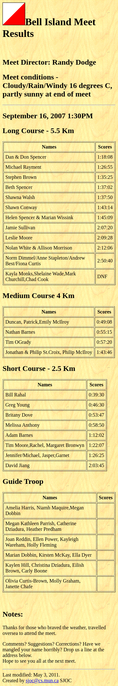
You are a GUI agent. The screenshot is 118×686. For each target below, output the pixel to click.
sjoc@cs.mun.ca (42, 680)
